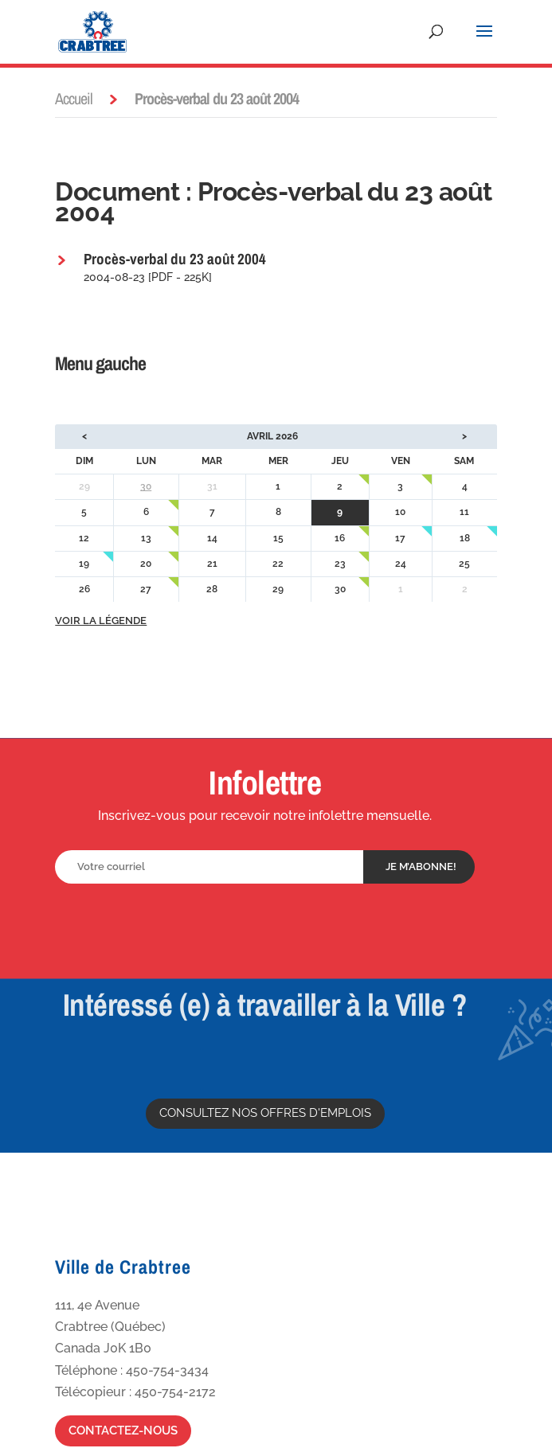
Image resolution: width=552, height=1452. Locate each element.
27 (145, 589)
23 (340, 563)
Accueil (73, 98)
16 (340, 538)
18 (465, 538)
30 (145, 486)
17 (400, 538)
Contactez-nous (123, 1430)
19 (84, 563)
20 (145, 563)
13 (146, 538)
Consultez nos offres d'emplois (265, 1113)
